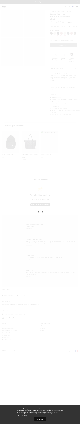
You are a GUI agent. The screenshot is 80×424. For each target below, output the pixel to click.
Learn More (23, 415)
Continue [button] (40, 419)
